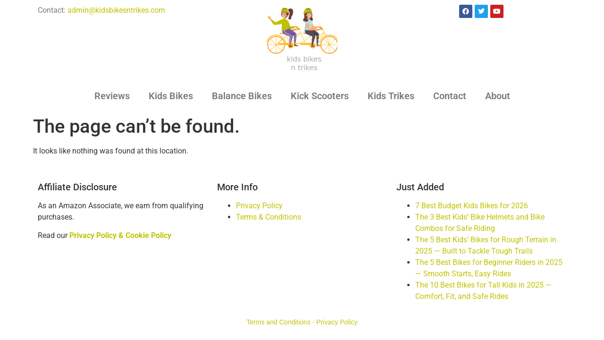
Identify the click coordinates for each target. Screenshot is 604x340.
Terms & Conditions (268, 216)
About (497, 96)
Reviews (112, 96)
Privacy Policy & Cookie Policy (120, 235)
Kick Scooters (320, 96)
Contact (449, 96)
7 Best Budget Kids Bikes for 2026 (471, 205)
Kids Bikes (171, 96)
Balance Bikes (242, 96)
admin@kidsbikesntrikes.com (116, 10)
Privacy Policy (259, 205)
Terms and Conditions (278, 322)
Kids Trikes (391, 96)
